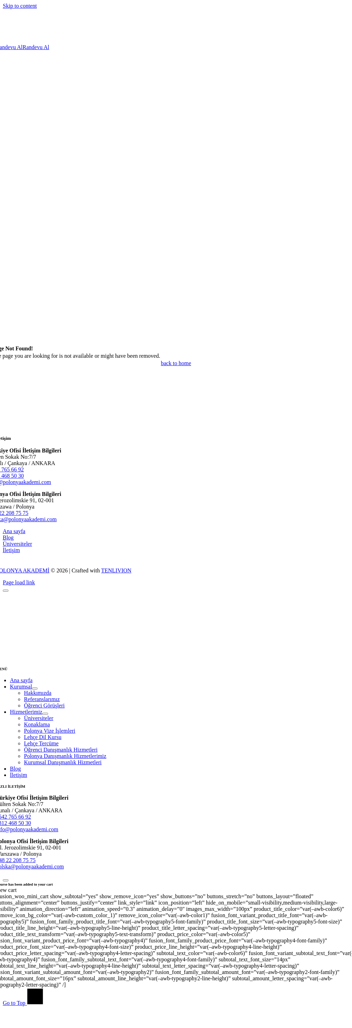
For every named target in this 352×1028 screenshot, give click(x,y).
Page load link (19, 582)
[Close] (5, 591)
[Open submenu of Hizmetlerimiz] (45, 714)
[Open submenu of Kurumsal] (35, 688)
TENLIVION (116, 570)
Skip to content (20, 6)
